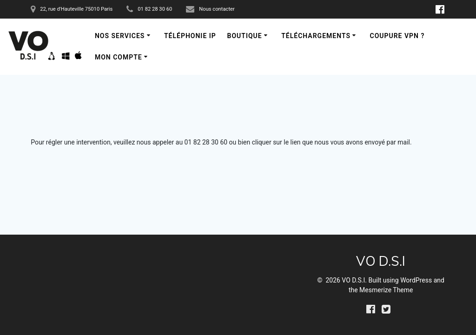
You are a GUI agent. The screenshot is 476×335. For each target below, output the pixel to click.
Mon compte (118, 57)
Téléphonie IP (190, 35)
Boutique (244, 35)
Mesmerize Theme (386, 290)
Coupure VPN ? (397, 35)
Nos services (120, 35)
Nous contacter (216, 9)
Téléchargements (315, 35)
